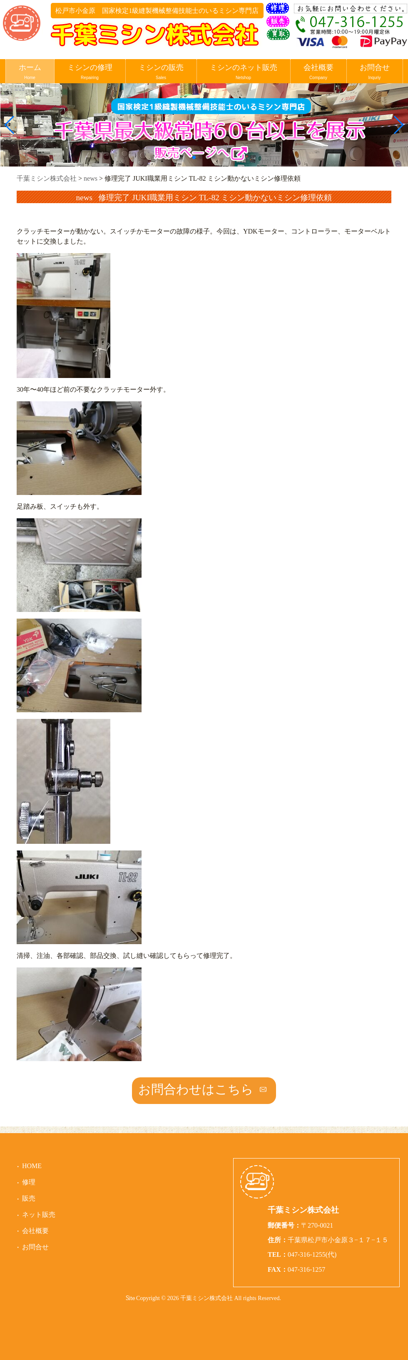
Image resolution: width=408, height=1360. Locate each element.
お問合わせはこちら (196, 1089)
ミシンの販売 (161, 72)
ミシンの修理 (89, 72)
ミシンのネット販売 (243, 72)
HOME (32, 1165)
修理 (28, 1182)
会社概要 (318, 72)
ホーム (30, 72)
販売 (28, 1198)
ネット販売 (38, 1214)
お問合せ (375, 72)
